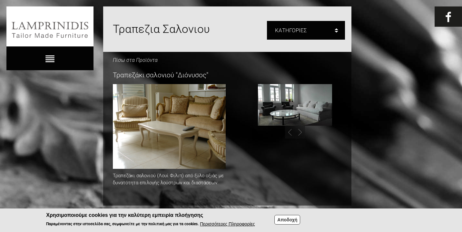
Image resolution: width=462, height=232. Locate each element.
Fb (448, 16)
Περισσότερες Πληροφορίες (227, 225)
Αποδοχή (287, 221)
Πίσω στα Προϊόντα (135, 60)
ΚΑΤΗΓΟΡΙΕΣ (291, 30)
